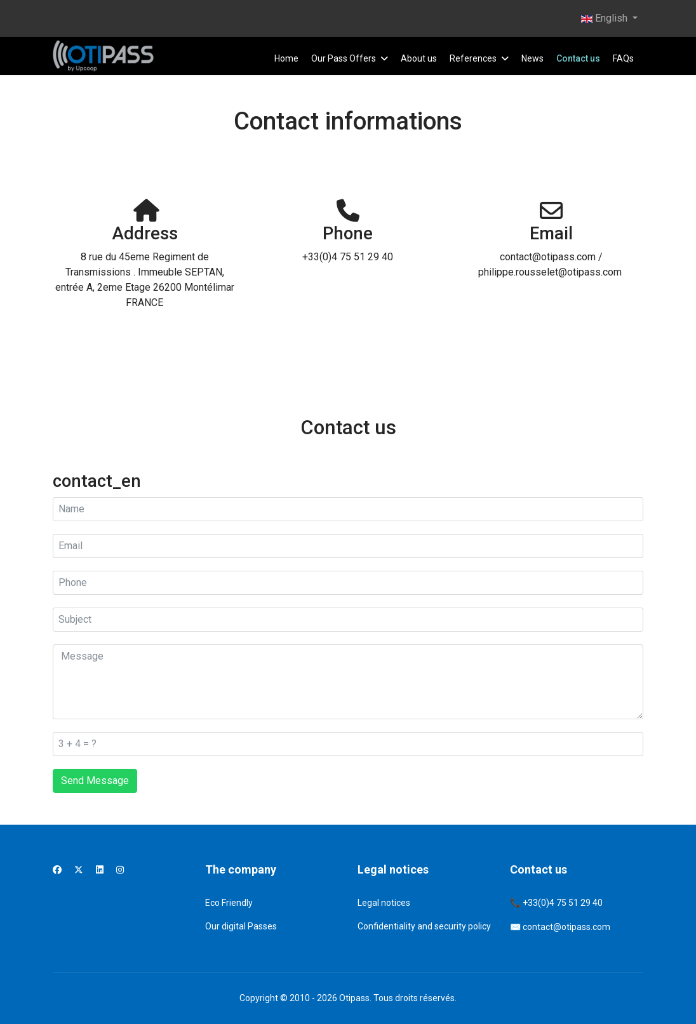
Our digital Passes (241, 926)
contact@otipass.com (566, 927)
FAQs (623, 58)
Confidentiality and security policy (424, 926)
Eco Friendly (229, 903)
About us (419, 58)
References (473, 58)
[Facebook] (57, 870)
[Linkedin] (100, 870)
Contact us (578, 58)
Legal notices (384, 903)
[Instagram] (120, 870)
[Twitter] (78, 870)
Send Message (95, 781)
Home (286, 58)
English (604, 18)
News (532, 58)
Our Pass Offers (343, 58)
